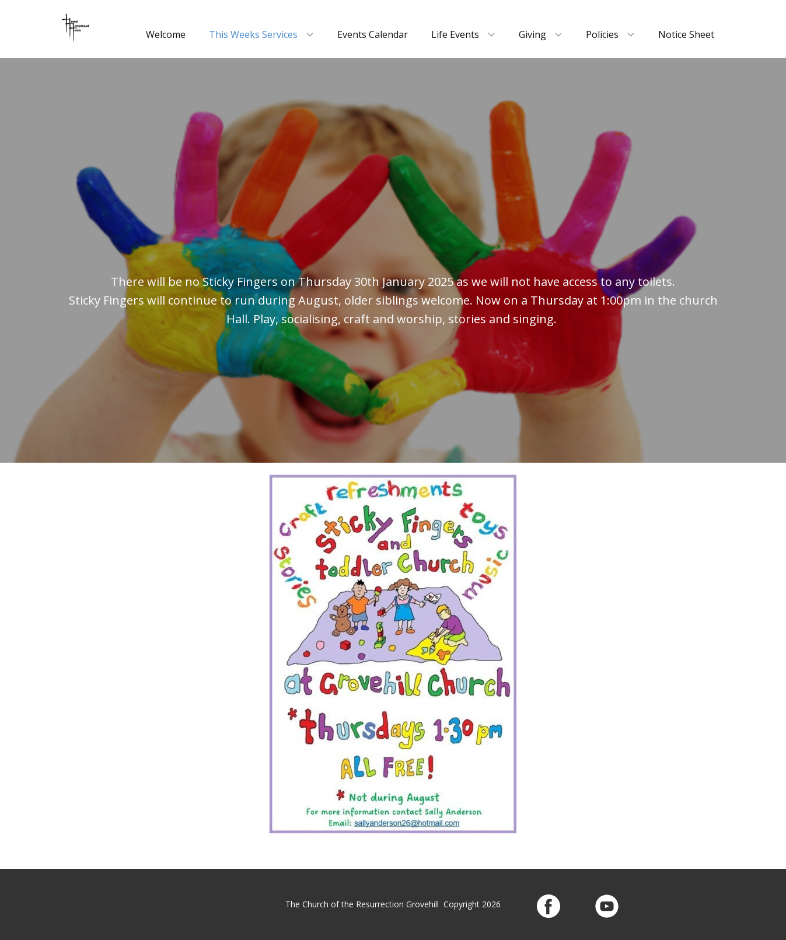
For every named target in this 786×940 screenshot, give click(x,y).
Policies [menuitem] (602, 34)
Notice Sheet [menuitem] (686, 34)
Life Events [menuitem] (455, 34)
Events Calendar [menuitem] (372, 34)
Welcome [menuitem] (166, 34)
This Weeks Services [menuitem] (253, 34)
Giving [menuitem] (532, 34)
